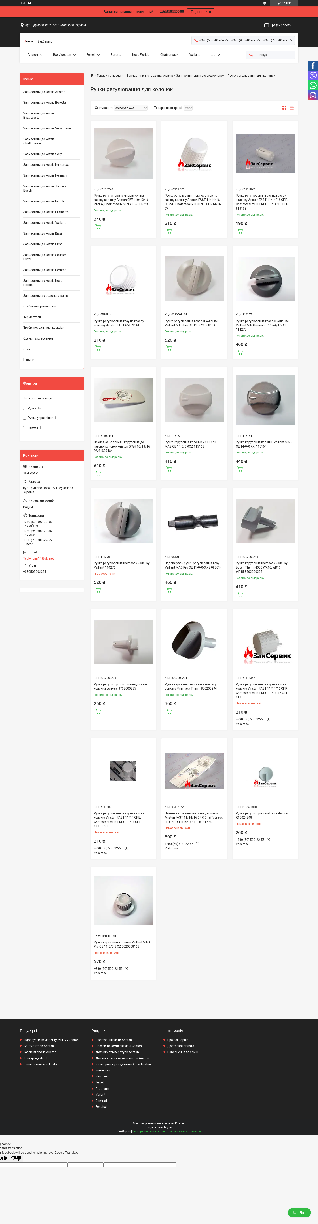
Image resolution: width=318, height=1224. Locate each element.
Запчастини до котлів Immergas (46, 164)
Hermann (102, 1076)
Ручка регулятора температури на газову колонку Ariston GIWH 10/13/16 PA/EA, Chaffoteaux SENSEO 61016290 (122, 200)
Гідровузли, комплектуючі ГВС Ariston (51, 1040)
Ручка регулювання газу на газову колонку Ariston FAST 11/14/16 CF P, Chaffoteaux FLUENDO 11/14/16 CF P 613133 (262, 202)
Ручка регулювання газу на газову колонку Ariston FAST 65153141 (119, 323)
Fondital (101, 1106)
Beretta (116, 54)
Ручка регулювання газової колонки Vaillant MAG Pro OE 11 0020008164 (191, 323)
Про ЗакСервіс (177, 1040)
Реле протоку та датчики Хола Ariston (123, 1064)
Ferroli (91, 54)
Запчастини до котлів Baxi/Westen (39, 115)
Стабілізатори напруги (39, 306)
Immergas (103, 1070)
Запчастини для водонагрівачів (150, 75)
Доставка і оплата (180, 1046)
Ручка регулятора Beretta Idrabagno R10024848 (262, 815)
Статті (27, 349)
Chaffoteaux (169, 54)
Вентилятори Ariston (39, 1046)
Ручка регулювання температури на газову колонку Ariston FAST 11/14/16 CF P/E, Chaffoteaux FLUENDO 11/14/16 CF (193, 202)
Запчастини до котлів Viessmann (47, 128)
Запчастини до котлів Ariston (44, 92)
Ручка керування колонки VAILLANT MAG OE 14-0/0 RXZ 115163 (191, 444)
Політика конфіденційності (184, 1131)
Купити (98, 226)
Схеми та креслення (38, 338)
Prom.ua (180, 1123)
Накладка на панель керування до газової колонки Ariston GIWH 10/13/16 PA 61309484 (122, 446)
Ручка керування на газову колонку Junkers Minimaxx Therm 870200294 (191, 686)
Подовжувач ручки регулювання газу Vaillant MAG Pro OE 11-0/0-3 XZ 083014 (193, 565)
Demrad (101, 1101)
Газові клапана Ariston (40, 1052)
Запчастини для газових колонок (200, 75)
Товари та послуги (110, 75)
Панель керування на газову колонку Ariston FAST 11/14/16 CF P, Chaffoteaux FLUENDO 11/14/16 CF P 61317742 (194, 818)
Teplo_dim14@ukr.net (38, 558)
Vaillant (194, 54)
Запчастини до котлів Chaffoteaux (39, 141)
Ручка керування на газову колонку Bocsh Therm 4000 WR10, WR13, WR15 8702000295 (262, 567)
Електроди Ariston (37, 1058)
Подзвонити (201, 12)
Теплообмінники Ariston (41, 1064)
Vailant (100, 1094)
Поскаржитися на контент (148, 1131)
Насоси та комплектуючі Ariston (119, 1046)
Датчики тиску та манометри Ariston (122, 1058)
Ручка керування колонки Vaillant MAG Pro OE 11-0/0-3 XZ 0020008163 (122, 944)
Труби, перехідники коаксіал (43, 327)
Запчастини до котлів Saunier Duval (44, 257)
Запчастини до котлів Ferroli (43, 201)
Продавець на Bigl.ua (159, 1127)
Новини (28, 360)
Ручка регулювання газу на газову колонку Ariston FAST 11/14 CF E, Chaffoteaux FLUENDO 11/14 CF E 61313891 (119, 820)
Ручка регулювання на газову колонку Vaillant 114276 (122, 565)
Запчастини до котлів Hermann (45, 175)
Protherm (102, 1088)
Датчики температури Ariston (117, 1052)
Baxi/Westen (62, 54)
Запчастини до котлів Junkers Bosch (44, 188)
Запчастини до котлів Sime (42, 244)
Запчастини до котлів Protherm (46, 212)
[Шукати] (251, 55)
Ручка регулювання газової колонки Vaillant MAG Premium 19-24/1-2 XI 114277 (262, 325)
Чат (299, 1213)
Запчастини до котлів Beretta (44, 102)
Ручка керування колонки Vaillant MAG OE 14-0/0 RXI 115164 (264, 444)
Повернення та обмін (182, 1052)
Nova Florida (140, 54)
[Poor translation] (16, 1158)
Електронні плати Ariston (114, 1040)
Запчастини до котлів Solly (42, 154)
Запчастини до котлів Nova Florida (42, 283)
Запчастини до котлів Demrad (44, 270)
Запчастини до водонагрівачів (45, 295)
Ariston (33, 54)
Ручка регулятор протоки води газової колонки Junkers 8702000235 (122, 686)
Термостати (32, 317)
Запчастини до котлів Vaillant (44, 222)
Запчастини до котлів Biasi (42, 233)
